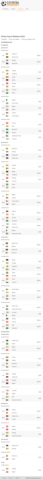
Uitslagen (13, 8)
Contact (4, 478)
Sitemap (17, 478)
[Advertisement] (21, 22)
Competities (20, 8)
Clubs (27, 8)
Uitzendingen (5, 8)
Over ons (11, 478)
